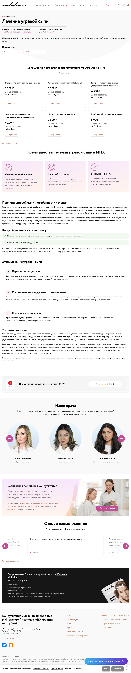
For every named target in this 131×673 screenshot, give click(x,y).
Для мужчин (91, 5)
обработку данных (57, 669)
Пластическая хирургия (46, 5)
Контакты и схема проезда (76, 636)
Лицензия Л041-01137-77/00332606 (114, 615)
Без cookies (116, 669)
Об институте (71, 619)
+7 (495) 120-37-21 (10, 638)
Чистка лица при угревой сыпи (20, 588)
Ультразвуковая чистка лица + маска (21, 85)
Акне (6, 52)
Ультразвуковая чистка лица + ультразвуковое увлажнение (107, 85)
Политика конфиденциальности (112, 619)
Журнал (68, 615)
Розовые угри (13, 585)
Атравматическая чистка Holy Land (64, 85)
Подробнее (12, 103)
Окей (105, 669)
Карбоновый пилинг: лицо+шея (108, 115)
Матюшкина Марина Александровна (35, 504)
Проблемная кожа (15, 591)
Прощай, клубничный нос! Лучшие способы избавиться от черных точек (38, 594)
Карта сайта (104, 627)
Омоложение (78, 5)
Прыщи (16, 52)
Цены (67, 623)
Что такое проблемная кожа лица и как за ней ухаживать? (32, 597)
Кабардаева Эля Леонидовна (19, 507)
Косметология (64, 5)
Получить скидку (107, 509)
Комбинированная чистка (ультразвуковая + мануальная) (21, 116)
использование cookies (41, 669)
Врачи (67, 627)
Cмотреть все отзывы (11, 561)
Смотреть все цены (10, 144)
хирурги (21, 492)
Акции (101, 5)
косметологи (33, 492)
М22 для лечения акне (34, 52)
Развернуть (15, 553)
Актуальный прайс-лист (109, 623)
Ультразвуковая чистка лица (63, 115)
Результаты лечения (73, 631)
